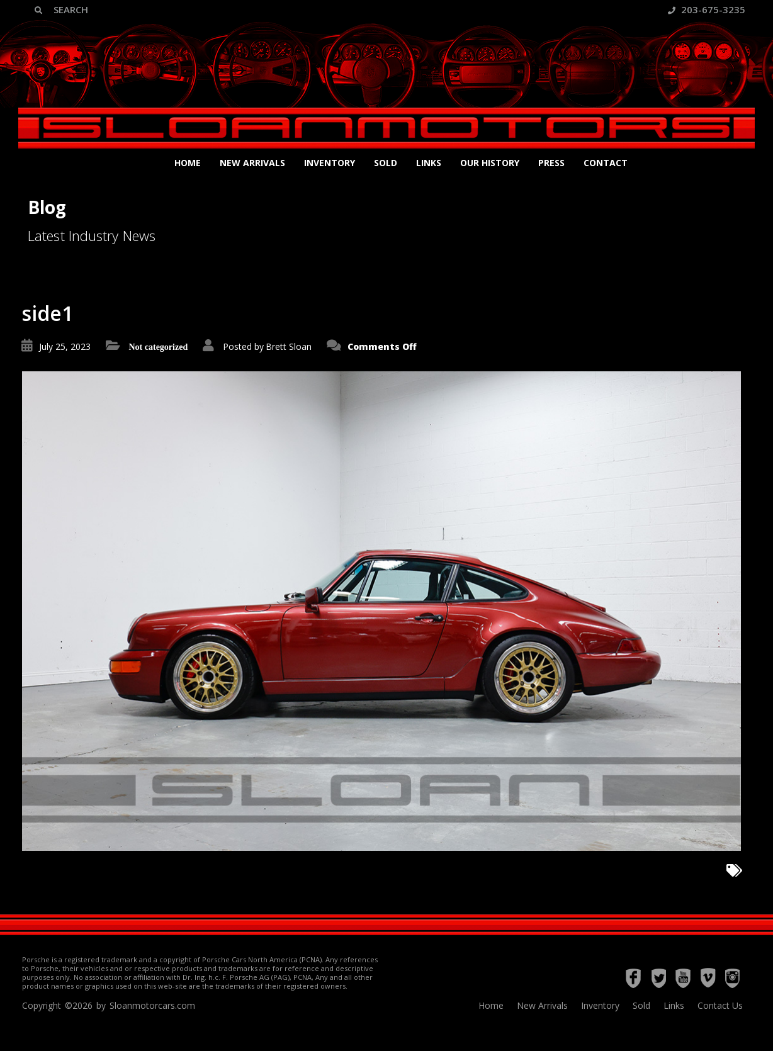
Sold (385, 163)
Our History (489, 163)
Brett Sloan (289, 346)
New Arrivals (252, 163)
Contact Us (720, 1005)
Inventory (329, 163)
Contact (606, 163)
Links (428, 163)
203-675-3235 (706, 9)
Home (187, 163)
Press (551, 163)
